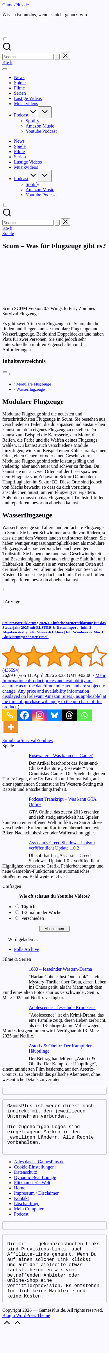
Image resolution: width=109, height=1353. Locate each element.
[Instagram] (39, 715)
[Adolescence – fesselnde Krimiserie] (13, 1016)
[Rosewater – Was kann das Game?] (13, 764)
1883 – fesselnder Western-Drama (60, 969)
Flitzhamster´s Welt (32, 1193)
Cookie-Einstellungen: (35, 1177)
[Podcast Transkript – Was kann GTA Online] (13, 808)
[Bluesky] (54, 715)
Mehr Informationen (54, 691)
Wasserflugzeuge (30, 389)
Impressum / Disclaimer (36, 1203)
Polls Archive (26, 949)
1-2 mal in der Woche (41, 912)
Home (19, 1198)
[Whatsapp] (84, 715)
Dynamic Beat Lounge (35, 1187)
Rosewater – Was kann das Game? (61, 755)
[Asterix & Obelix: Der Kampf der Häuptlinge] (13, 1054)
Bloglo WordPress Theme (26, 1337)
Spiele (8, 233)
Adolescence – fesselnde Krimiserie (62, 1007)
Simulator (11, 740)
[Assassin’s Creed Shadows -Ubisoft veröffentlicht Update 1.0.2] (13, 851)
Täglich (28, 906)
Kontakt (21, 1208)
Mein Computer (29, 1219)
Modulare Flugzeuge (33, 384)
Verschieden (32, 918)
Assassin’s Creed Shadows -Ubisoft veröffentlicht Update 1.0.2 (62, 845)
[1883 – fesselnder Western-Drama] (13, 978)
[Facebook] (24, 715)
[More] (10, 727)
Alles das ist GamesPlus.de (39, 1172)
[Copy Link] (9, 715)
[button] (57, 57)
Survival (28, 740)
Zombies (44, 740)
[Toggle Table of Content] (6, 374)
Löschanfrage (26, 1214)
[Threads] (69, 715)
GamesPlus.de (15, 4)
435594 (11, 670)
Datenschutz (25, 1182)
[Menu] (4, 69)
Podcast (21, 1224)
